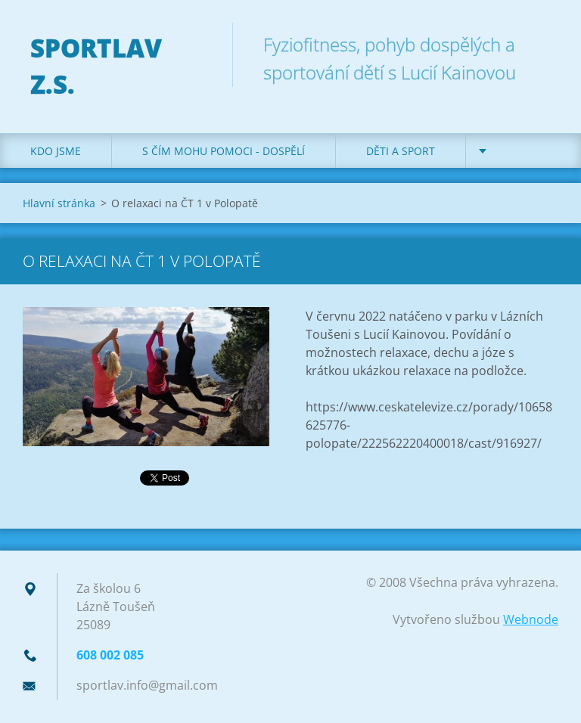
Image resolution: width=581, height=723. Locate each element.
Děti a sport (400, 151)
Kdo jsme (55, 151)
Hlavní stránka (59, 203)
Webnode (530, 619)
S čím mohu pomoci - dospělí (223, 151)
